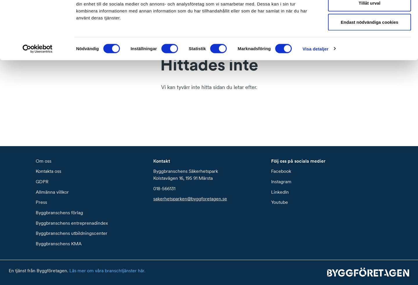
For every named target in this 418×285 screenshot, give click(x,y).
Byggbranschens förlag (59, 212)
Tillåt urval (370, 34)
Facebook (281, 171)
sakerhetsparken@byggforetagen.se (190, 199)
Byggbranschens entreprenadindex (72, 223)
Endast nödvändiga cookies (369, 53)
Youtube (279, 202)
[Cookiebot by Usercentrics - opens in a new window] (37, 80)
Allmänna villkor (52, 192)
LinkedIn (280, 192)
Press (41, 202)
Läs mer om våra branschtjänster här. (107, 270)
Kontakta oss (48, 171)
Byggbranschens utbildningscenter (71, 233)
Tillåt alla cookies (370, 15)
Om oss (43, 161)
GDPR (42, 181)
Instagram (281, 181)
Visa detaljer (315, 79)
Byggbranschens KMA (59, 243)
